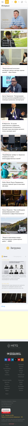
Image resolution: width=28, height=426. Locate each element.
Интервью (21, 388)
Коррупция (21, 380)
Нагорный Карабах (7, 380)
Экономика (21, 364)
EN (18, 2)
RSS (22, 417)
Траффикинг (7, 388)
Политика (7, 374)
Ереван (21, 382)
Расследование (7, 368)
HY (12, 2)
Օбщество (7, 370)
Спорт (21, 372)
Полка (7, 366)
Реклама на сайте (9, 415)
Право (7, 372)
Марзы (21, 368)
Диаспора (7, 382)
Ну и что (7, 364)
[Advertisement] (14, 325)
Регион (7, 384)
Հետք (3, 306)
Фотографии (21, 386)
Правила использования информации (10, 417)
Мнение (21, 390)
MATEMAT (11, 424)
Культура (21, 370)
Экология (21, 366)
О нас (2, 415)
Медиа (7, 390)
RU (15, 2)
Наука (21, 384)
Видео (7, 393)
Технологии (7, 386)
